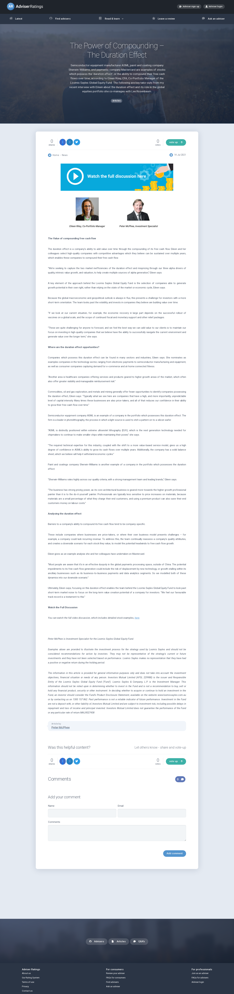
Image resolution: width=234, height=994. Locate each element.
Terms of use (28, 982)
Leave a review (163, 19)
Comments (117, 830)
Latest (15, 19)
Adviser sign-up (189, 7)
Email (152, 811)
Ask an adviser (213, 19)
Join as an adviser (200, 973)
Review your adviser (115, 973)
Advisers (96, 942)
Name (82, 811)
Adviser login (214, 6)
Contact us (27, 991)
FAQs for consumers (115, 977)
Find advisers (60, 19)
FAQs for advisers (200, 977)
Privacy (25, 986)
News (65, 155)
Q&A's (139, 942)
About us (26, 973)
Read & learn (111, 20)
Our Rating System (30, 977)
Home (56, 155)
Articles (119, 942)
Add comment (175, 853)
